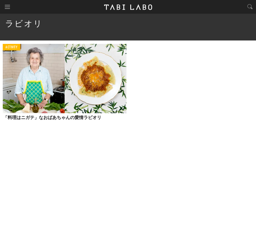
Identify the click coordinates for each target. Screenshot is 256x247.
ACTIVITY (11, 47)
